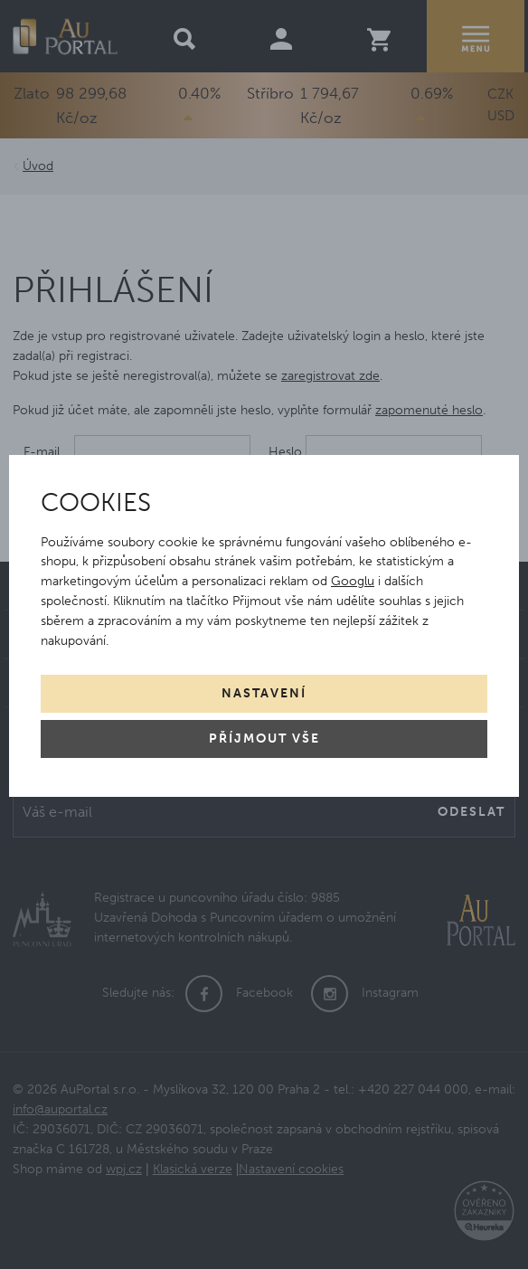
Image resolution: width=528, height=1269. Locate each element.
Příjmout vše (264, 738)
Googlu (352, 581)
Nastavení (264, 693)
